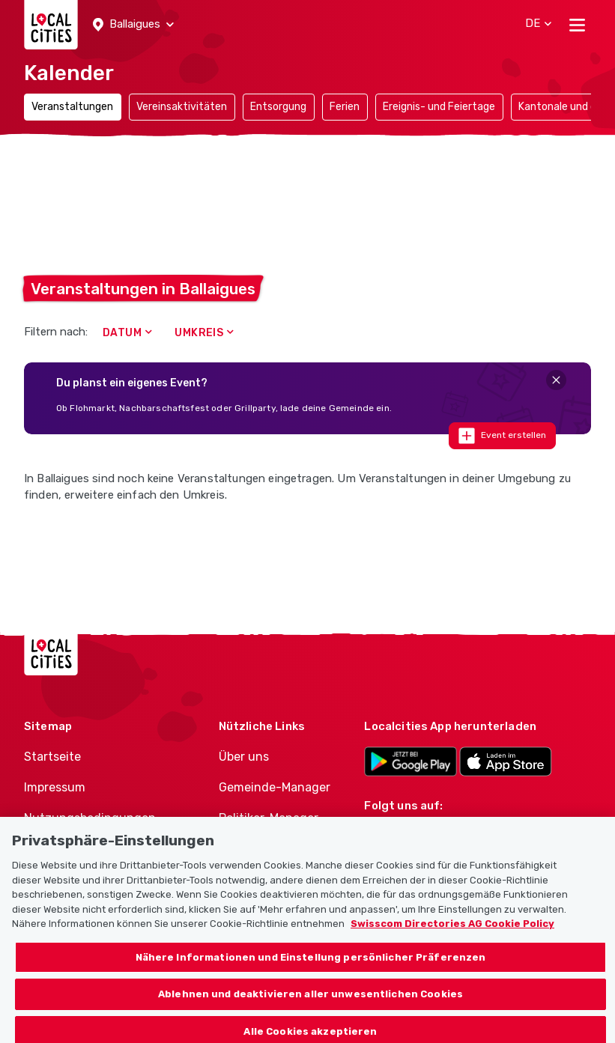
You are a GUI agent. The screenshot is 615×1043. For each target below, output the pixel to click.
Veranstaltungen (72, 106)
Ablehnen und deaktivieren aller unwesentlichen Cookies (310, 1003)
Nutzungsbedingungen (90, 818)
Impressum (54, 787)
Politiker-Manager (268, 818)
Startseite (52, 756)
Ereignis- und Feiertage (439, 106)
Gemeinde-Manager (274, 787)
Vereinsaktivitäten (181, 106)
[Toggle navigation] (577, 24)
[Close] (556, 380)
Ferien (345, 106)
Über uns (244, 756)
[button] (133, 24)
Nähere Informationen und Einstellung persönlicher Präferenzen (311, 967)
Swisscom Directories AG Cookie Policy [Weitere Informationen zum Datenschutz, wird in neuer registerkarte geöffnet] (452, 933)
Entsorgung (278, 106)
